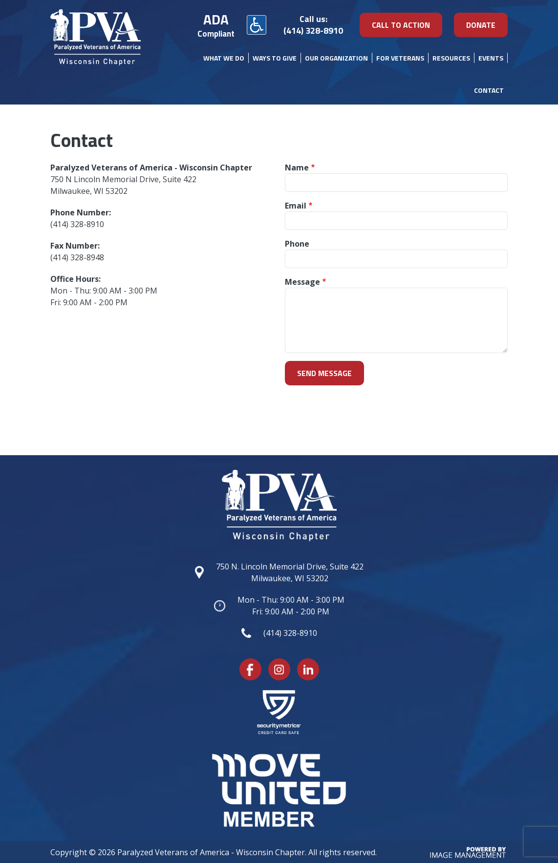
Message (302, 281)
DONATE (480, 25)
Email (295, 205)
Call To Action (401, 25)
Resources (451, 58)
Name (297, 167)
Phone (297, 243)
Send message (324, 373)
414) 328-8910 (78, 224)
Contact (489, 90)
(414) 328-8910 (313, 30)
